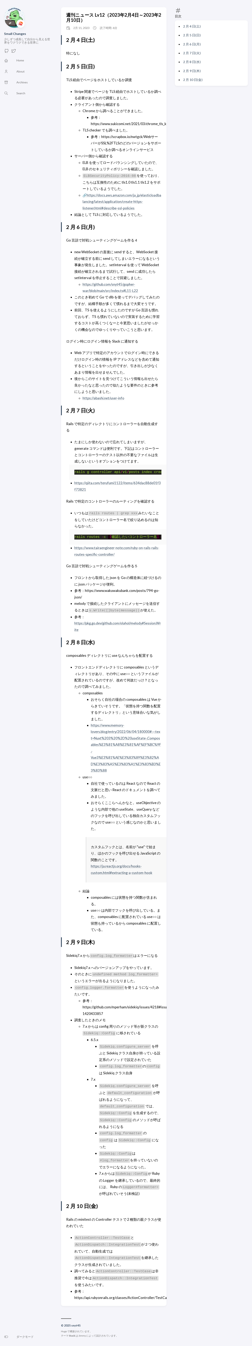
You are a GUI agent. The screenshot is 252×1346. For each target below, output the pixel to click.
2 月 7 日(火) (192, 53)
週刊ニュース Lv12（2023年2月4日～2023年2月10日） (113, 17)
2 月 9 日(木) (192, 71)
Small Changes (15, 34)
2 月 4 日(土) (192, 26)
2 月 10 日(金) (193, 80)
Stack (72, 1335)
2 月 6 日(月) (192, 44)
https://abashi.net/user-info (104, 398)
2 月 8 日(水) (192, 62)
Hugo (64, 1331)
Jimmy (82, 1335)
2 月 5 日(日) (192, 35)
